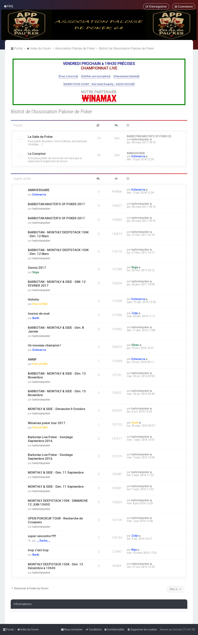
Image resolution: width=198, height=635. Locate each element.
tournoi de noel (38, 313)
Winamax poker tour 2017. (47, 423)
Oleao (135, 344)
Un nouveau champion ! (44, 345)
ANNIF (32, 359)
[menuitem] (8, 6)
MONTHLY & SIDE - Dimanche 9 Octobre (56, 409)
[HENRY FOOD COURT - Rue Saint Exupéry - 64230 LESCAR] (99, 83)
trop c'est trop (38, 550)
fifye (134, 549)
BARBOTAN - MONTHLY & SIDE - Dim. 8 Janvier (56, 329)
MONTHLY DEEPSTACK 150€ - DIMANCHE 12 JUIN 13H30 (58, 502)
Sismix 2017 (37, 268)
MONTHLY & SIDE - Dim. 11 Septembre (56, 472)
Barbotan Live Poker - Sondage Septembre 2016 (50, 439)
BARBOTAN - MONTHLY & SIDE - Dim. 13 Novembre (57, 375)
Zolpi (134, 313)
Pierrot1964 (39, 304)
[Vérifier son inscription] (95, 76)
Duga (35, 272)
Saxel (134, 422)
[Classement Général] (126, 76)
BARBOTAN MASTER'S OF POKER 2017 (56, 204)
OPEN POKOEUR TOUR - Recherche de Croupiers (55, 520)
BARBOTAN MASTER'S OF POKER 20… (150, 136)
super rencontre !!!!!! (42, 536)
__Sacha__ (43, 540)
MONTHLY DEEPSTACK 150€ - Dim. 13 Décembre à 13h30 (55, 566)
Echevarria (138, 156)
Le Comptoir (37, 154)
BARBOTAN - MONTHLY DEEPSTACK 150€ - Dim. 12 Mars (58, 234)
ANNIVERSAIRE (136, 153)
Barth (35, 318)
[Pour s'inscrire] (68, 76)
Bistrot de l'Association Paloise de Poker (51, 111)
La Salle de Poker (40, 137)
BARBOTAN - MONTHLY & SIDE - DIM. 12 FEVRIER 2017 (57, 283)
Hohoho (33, 299)
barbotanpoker (140, 139)
